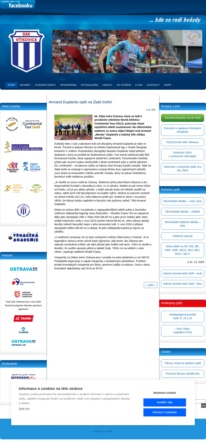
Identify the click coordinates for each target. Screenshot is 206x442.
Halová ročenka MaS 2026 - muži (182, 273)
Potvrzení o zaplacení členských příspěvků (182, 130)
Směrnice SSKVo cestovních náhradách (183, 154)
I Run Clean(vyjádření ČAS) (182, 330)
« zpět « (150, 285)
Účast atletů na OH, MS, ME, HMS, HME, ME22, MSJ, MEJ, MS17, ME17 (182, 250)
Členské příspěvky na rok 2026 (183, 117)
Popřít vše (164, 402)
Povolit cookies (165, 412)
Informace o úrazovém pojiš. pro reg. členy (182, 168)
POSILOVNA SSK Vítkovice (182, 142)
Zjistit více (24, 408)
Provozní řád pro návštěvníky (182, 373)
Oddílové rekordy (183, 236)
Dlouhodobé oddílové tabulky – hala (183, 224)
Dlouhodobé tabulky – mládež (182, 211)
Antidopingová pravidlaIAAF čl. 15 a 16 (182, 316)
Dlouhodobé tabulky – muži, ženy (182, 201)
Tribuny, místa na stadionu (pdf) (182, 363)
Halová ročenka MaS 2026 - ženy (182, 283)
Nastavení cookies (164, 392)
